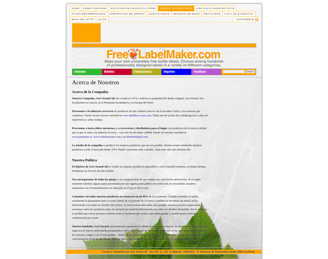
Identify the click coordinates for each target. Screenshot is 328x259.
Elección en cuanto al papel (133, 8)
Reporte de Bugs (186, 14)
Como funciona (95, 8)
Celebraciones (143, 71)
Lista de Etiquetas (239, 14)
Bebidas (109, 71)
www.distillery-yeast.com (137, 115)
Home (76, 8)
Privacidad (212, 14)
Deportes (169, 71)
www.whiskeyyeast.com (106, 136)
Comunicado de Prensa (127, 14)
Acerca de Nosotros (176, 8)
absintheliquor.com (137, 136)
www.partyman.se (82, 136)
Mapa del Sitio (83, 19)
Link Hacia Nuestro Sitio (215, 8)
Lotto (102, 19)
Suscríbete (245, 19)
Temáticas (200, 71)
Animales (80, 71)
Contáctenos (159, 14)
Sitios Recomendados (89, 14)
